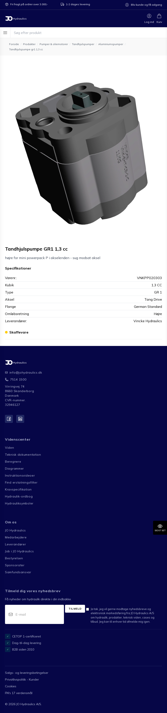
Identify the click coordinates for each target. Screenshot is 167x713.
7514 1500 (18, 379)
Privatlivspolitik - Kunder (22, 679)
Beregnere (13, 462)
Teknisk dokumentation (23, 455)
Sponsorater (15, 565)
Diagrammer (14, 468)
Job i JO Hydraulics (19, 551)
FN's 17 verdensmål (18, 693)
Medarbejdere (16, 537)
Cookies (10, 686)
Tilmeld (75, 608)
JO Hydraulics (15, 530)
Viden (9, 448)
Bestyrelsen (14, 558)
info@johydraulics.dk (23, 372)
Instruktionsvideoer (20, 475)
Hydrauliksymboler (19, 503)
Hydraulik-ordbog (19, 496)
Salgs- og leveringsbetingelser (26, 673)
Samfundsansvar (18, 572)
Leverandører (15, 544)
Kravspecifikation (18, 489)
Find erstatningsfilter (21, 482)
